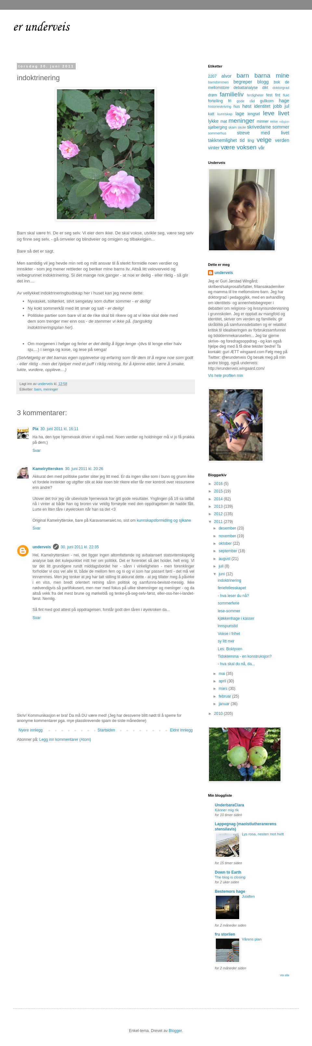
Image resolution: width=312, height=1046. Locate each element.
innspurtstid (228, 626)
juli (222, 566)
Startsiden (106, 730)
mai (222, 673)
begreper (242, 81)
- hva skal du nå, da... (236, 664)
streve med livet (263, 132)
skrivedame (259, 127)
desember (228, 528)
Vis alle (284, 975)
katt (211, 114)
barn (38, 389)
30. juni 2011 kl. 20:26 (84, 469)
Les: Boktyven (230, 649)
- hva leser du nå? (233, 595)
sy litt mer (226, 641)
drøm (212, 95)
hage (284, 100)
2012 (219, 514)
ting (251, 140)
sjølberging (217, 127)
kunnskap (224, 114)
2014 (219, 499)
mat (223, 121)
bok (277, 82)
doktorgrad (280, 88)
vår (261, 147)
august (225, 558)
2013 (219, 506)
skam (232, 127)
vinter (213, 147)
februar (225, 696)
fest (269, 95)
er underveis (41, 27)
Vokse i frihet (229, 633)
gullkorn (267, 101)
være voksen (238, 147)
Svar (36, 450)
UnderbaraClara (229, 805)
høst (246, 106)
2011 (219, 521)
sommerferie (229, 603)
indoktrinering (229, 580)
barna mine (271, 75)
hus (237, 106)
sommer (280, 127)
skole (242, 127)
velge (264, 139)
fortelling (215, 101)
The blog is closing (230, 877)
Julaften (248, 896)
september (228, 551)
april (223, 681)
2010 (219, 713)
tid (242, 140)
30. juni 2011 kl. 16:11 (59, 429)
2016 (219, 483)
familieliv (232, 94)
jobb (277, 106)
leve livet (276, 113)
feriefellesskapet (232, 588)
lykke (213, 121)
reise (274, 121)
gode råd (246, 101)
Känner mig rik (227, 810)
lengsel (254, 114)
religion (284, 121)
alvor (226, 76)
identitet (262, 106)
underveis (41, 547)
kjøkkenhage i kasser (236, 618)
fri (229, 101)
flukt (286, 95)
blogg (262, 81)
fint (277, 95)
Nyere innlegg (31, 730)
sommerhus (217, 133)
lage (239, 113)
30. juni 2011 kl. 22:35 (80, 547)
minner (263, 121)
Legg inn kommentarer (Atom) (65, 739)
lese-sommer (229, 611)
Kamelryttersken (47, 469)
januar (225, 704)
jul (287, 106)
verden (282, 140)
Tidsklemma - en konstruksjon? (245, 656)
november (228, 536)
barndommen (218, 82)
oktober (226, 543)
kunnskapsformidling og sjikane (164, 520)
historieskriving (219, 106)
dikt (265, 87)
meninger (50, 389)
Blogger (175, 1030)
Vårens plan (252, 939)
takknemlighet (222, 140)
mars (223, 688)
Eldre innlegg (181, 730)
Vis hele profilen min (225, 375)
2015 (219, 491)
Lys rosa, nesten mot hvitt (263, 834)
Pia (35, 429)
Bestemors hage (230, 891)
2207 (212, 76)
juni (222, 574)
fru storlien (225, 934)
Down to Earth (228, 872)
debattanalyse (246, 87)
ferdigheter (255, 95)
